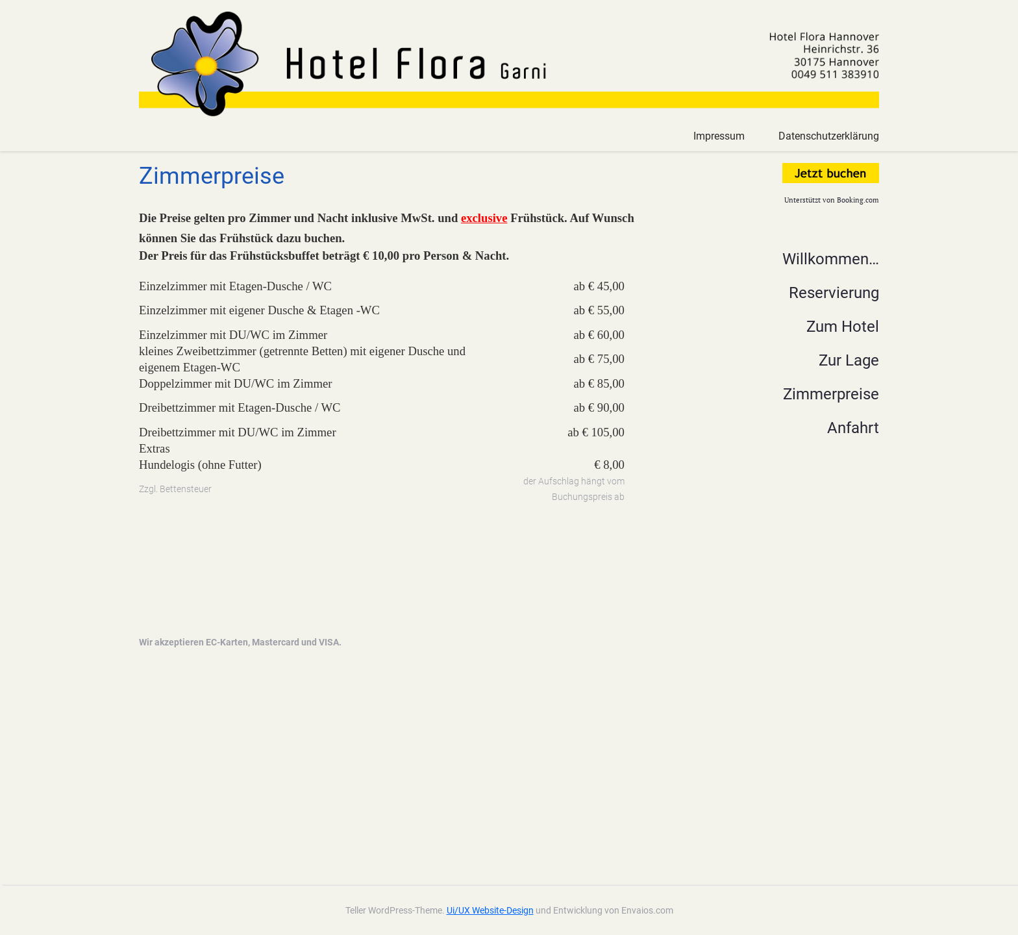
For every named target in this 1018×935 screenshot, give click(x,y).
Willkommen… (830, 259)
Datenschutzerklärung (828, 136)
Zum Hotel (842, 327)
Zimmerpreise (831, 394)
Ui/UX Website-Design (490, 910)
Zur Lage (849, 360)
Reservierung (834, 293)
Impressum (719, 136)
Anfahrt (853, 428)
